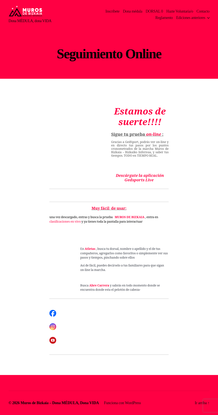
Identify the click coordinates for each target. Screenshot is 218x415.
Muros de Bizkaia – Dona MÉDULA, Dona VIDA (60, 403)
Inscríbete (112, 11)
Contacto (202, 11)
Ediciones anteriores (190, 18)
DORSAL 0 (154, 11)
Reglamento (164, 18)
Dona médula (132, 11)
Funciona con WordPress (122, 403)
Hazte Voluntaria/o (179, 11)
